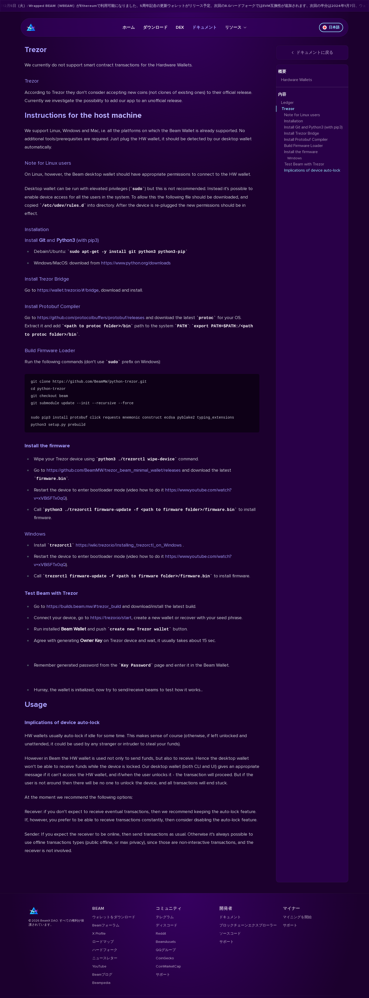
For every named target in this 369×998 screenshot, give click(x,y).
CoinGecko (165, 958)
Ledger (287, 102)
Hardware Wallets (296, 79)
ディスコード (166, 925)
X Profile (99, 933)
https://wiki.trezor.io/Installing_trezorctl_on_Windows (129, 545)
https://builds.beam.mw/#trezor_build (83, 606)
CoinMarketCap (168, 966)
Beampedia (101, 983)
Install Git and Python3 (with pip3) (313, 127)
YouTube (99, 966)
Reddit (161, 933)
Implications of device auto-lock (62, 722)
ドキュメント (204, 27)
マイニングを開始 (297, 917)
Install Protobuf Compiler (52, 306)
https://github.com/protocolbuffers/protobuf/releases (91, 317)
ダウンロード (155, 27)
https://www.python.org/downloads (136, 263)
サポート (163, 974)
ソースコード (230, 933)
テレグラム (165, 917)
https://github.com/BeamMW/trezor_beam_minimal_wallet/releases (113, 470)
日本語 (331, 27)
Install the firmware (47, 446)
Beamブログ (102, 974)
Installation (37, 229)
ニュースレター (104, 958)
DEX (180, 27)
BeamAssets (166, 942)
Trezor (32, 81)
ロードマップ (103, 942)
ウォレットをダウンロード (113, 917)
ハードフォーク (104, 950)
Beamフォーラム (105, 925)
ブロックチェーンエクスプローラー (248, 925)
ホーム (128, 27)
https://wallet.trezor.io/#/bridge (68, 290)
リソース (236, 27)
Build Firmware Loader (50, 351)
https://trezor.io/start (110, 617)
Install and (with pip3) (62, 240)
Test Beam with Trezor (51, 593)
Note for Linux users (48, 163)
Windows (35, 534)
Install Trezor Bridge (47, 279)
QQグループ (166, 950)
